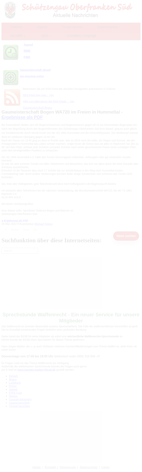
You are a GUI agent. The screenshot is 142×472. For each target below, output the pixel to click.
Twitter (26, 229)
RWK (27, 51)
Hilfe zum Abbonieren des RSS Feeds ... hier (48, 101)
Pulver (13, 386)
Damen (13, 396)
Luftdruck (15, 382)
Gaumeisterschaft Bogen (37, 107)
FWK (27, 57)
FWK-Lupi (15, 392)
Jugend (13, 389)
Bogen (13, 379)
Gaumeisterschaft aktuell (35, 69)
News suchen (126, 235)
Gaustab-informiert (20, 399)
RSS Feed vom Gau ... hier (38, 95)
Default (13, 376)
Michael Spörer (43, 223)
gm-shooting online (32, 76)
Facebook (15, 229)
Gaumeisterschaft (19, 402)
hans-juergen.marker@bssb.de (36, 369)
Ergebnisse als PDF (22, 117)
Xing (36, 229)
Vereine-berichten (19, 406)
